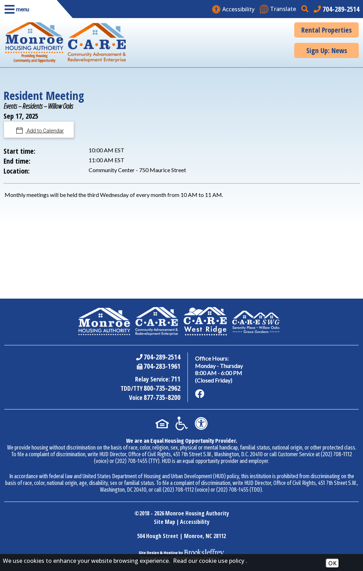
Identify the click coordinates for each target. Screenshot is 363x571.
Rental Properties (326, 30)
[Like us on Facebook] (199, 394)
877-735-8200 (162, 397)
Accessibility (195, 522)
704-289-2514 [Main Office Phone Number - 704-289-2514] (162, 357)
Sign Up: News (326, 50)
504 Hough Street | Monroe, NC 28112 (181, 536)
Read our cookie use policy (208, 561)
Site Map (164, 522)
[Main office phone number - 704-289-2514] (336, 9)
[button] (28, 9)
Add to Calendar (45, 131)
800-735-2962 (162, 388)
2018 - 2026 (151, 513)
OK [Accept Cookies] (332, 563)
